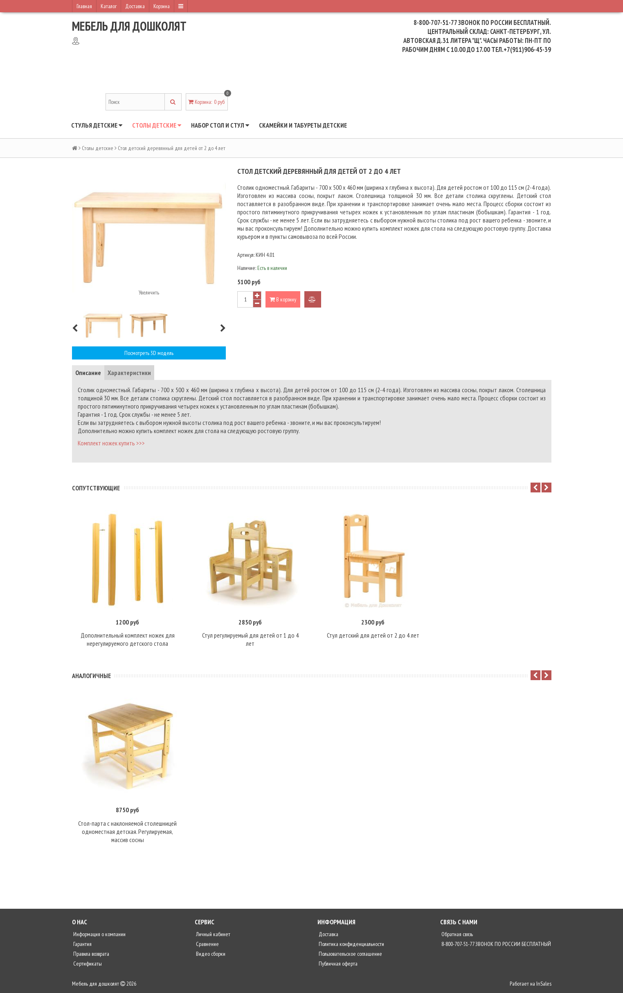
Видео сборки (210, 953)
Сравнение (207, 944)
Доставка (135, 6)
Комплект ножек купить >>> (111, 443)
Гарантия (82, 944)
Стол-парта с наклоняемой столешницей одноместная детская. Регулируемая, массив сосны (127, 831)
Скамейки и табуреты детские (303, 125)
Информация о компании (99, 934)
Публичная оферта (337, 963)
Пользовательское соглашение (349, 953)
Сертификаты (87, 963)
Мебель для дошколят (129, 26)
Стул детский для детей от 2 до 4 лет (373, 635)
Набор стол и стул (220, 125)
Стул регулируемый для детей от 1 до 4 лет (250, 639)
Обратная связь (456, 934)
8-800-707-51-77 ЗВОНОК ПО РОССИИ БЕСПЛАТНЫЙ (495, 944)
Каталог (109, 6)
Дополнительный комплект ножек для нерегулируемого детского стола (128, 639)
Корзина (161, 6)
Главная (84, 6)
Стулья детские (96, 125)
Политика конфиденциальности (350, 944)
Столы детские (156, 125)
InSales (543, 983)
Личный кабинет (212, 934)
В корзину (283, 299)
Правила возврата (90, 953)
